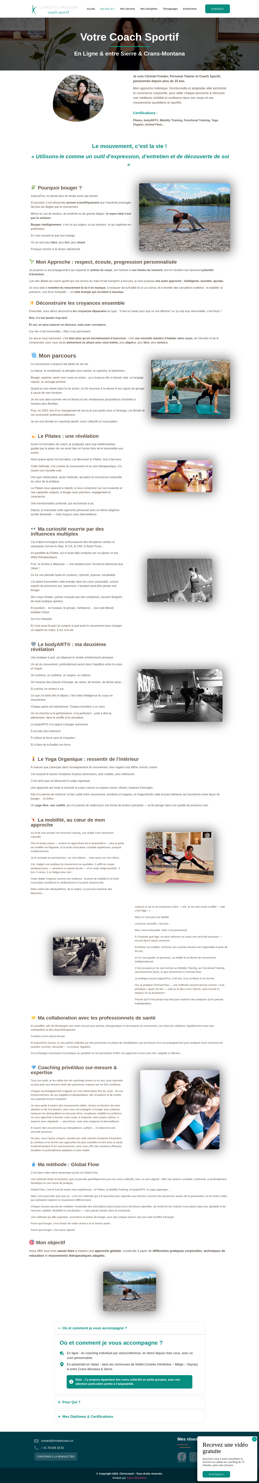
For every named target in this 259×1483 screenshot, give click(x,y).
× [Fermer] (254, 1439)
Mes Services (127, 8)
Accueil (91, 8)
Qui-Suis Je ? (107, 8)
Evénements (190, 8)
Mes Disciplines (148, 8)
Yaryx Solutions (137, 1477)
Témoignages (170, 8)
